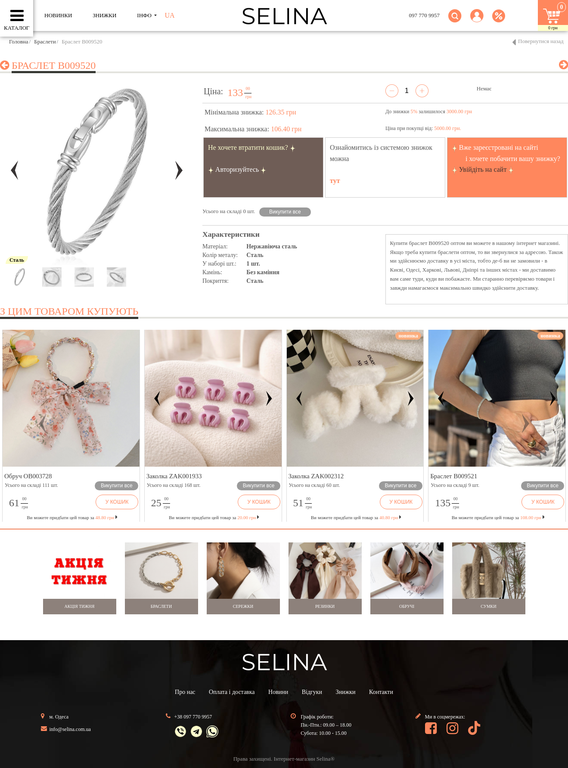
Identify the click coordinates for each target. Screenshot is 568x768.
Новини (278, 692)
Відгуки (312, 692)
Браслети (45, 41)
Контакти (381, 692)
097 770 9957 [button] (424, 15)
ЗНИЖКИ (104, 15)
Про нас (185, 692)
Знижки (346, 692)
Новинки (58, 15)
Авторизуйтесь (237, 169)
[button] (477, 21)
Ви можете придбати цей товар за (214, 517)
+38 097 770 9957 (193, 717)
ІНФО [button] (145, 15)
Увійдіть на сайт (483, 169)
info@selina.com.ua (70, 729)
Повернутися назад (541, 41)
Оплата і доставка (232, 692)
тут (335, 180)
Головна (18, 41)
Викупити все (285, 212)
